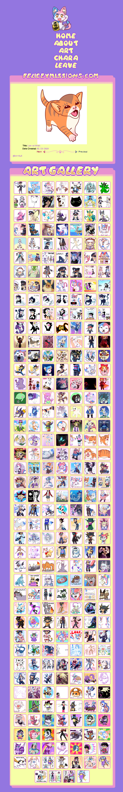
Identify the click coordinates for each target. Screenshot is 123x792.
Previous (83, 152)
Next (39, 152)
